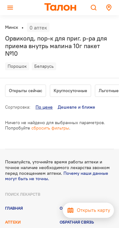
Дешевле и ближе (76, 107)
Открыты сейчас (25, 90)
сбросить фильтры (50, 128)
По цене (44, 107)
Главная (14, 208)
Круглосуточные (70, 90)
